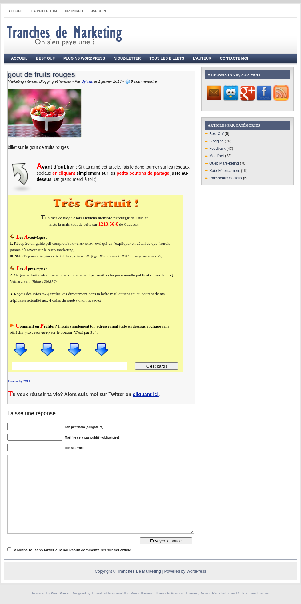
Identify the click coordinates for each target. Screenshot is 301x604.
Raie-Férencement (224, 171)
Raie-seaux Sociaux (225, 178)
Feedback (217, 148)
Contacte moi (234, 58)
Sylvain (87, 81)
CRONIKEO (74, 11)
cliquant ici (146, 394)
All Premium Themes (253, 593)
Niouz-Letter (127, 58)
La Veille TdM (44, 11)
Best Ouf (45, 58)
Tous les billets (166, 58)
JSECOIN (98, 11)
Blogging (216, 141)
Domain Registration (214, 593)
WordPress (196, 571)
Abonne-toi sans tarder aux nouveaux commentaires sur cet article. (73, 550)
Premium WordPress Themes (130, 593)
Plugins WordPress (84, 58)
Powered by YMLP (19, 381)
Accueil (15, 11)
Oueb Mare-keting (224, 163)
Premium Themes (184, 593)
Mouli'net (216, 156)
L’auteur (202, 58)
